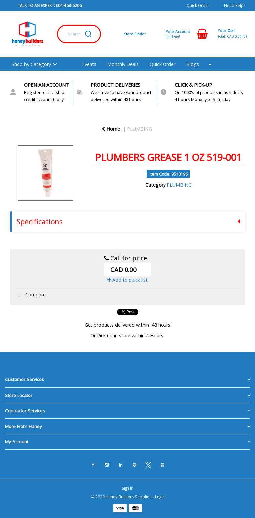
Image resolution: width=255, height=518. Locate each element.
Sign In (127, 488)
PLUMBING (139, 129)
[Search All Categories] (79, 34)
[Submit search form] (88, 34)
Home (111, 129)
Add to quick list (127, 280)
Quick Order (197, 5)
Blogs (192, 64)
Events (89, 64)
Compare (30, 295)
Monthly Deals (123, 64)
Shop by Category (31, 64)
